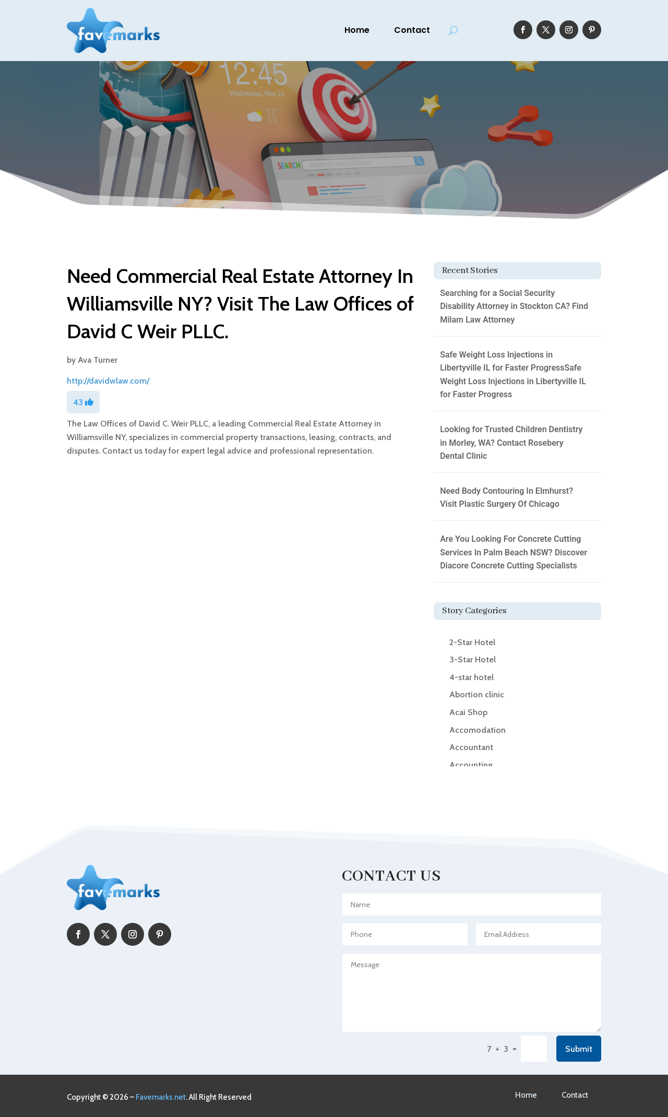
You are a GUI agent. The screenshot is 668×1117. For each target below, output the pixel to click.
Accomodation (477, 730)
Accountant (471, 747)
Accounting (471, 765)
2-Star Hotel (472, 642)
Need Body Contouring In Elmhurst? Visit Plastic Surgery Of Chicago (506, 497)
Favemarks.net (161, 1097)
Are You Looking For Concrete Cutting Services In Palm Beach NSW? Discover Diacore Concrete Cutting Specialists (513, 552)
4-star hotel (471, 677)
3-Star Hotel (472, 659)
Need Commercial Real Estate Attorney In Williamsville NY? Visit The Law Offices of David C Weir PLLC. (240, 303)
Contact (412, 30)
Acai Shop (468, 712)
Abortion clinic (476, 694)
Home (356, 30)
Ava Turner (97, 360)
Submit (578, 1049)
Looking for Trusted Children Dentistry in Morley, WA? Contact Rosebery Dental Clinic (511, 442)
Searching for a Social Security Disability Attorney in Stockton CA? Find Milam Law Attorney (514, 306)
